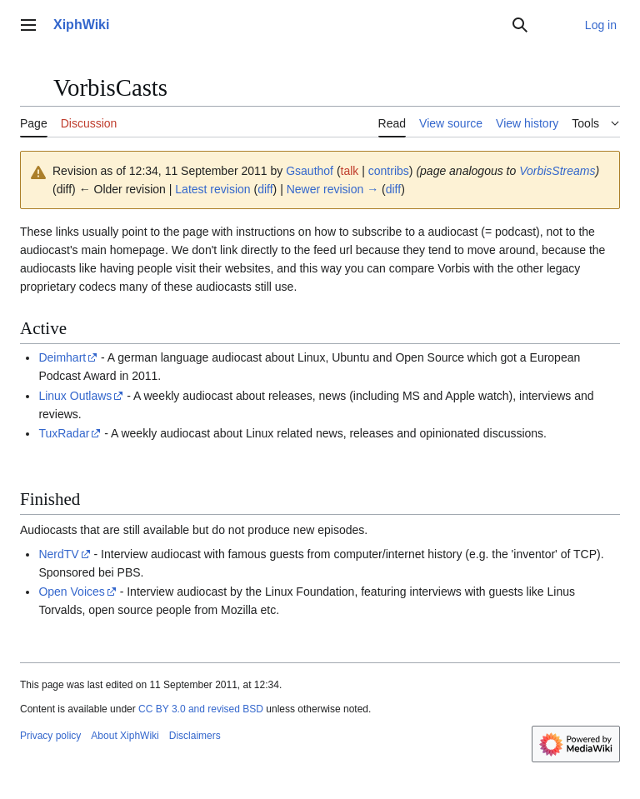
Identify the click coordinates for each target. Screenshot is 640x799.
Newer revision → (332, 189)
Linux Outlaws (75, 395)
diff (265, 189)
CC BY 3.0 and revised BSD (200, 709)
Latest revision (212, 189)
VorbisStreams (557, 170)
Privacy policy (50, 736)
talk (350, 170)
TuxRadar (63, 433)
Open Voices (71, 591)
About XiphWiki (124, 736)
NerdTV (58, 554)
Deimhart (62, 357)
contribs (388, 170)
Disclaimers (195, 736)
